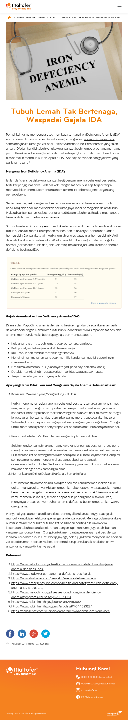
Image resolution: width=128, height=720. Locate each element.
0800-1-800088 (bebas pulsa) (94, 677)
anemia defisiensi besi (99, 139)
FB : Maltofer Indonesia (89, 697)
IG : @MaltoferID (86, 690)
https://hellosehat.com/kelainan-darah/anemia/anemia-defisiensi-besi (60, 611)
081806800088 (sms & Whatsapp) (96, 684)
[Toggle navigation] (119, 6)
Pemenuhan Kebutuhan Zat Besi (36, 17)
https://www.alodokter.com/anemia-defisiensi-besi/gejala (51, 573)
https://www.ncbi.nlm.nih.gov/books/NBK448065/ (46, 601)
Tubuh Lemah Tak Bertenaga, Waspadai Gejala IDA (90, 17)
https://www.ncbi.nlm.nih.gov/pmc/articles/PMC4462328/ (51, 606)
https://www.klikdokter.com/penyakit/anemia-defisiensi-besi (53, 578)
